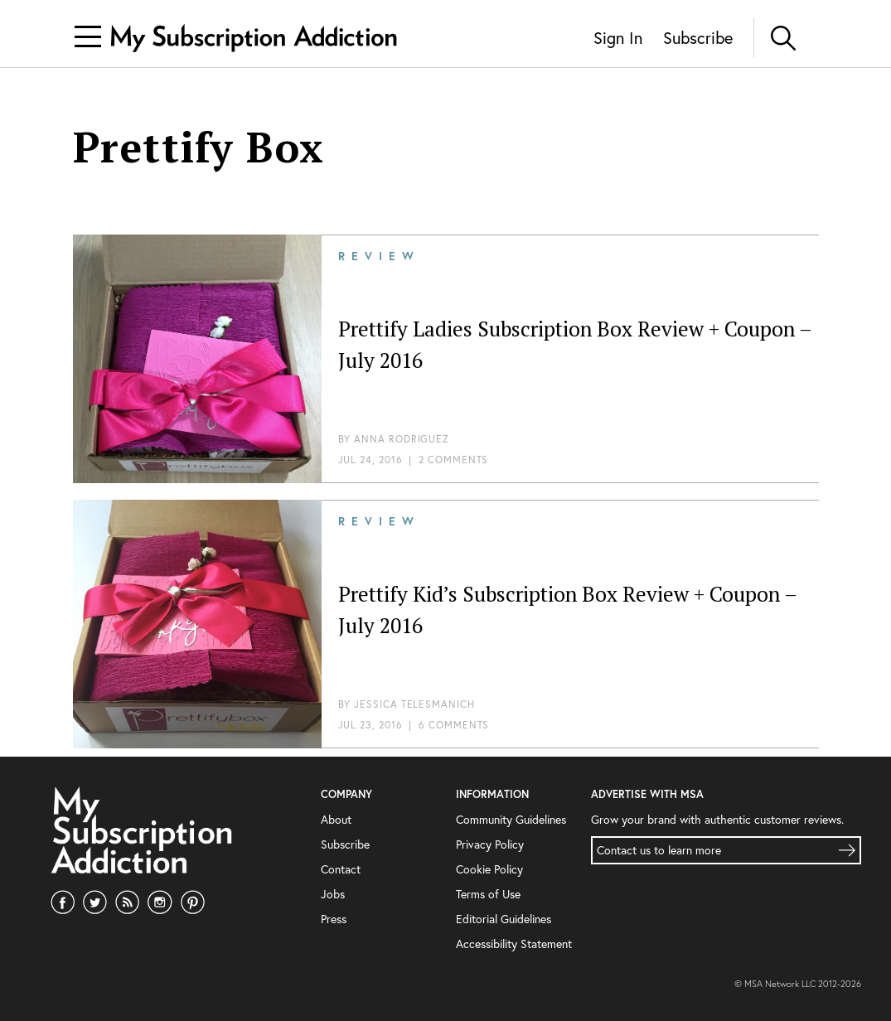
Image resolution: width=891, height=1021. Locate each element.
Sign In (617, 38)
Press (333, 919)
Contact (341, 869)
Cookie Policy (489, 869)
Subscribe (698, 38)
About (336, 819)
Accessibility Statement (514, 943)
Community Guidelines (511, 819)
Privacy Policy (490, 844)
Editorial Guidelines (503, 919)
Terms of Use (488, 894)
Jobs (333, 894)
